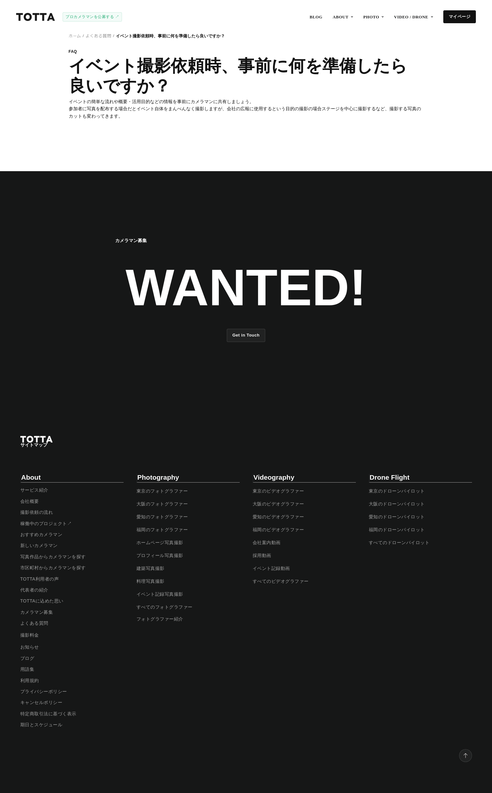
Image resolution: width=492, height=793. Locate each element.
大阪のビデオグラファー (278, 503)
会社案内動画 (267, 542)
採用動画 (262, 555)
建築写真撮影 (150, 568)
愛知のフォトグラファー (162, 516)
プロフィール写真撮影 (159, 555)
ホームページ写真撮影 (159, 542)
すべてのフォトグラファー (164, 607)
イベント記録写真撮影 (159, 594)
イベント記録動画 (271, 568)
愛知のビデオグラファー (278, 516)
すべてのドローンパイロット (399, 542)
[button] (343, 17)
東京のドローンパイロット (397, 491)
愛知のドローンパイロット (397, 516)
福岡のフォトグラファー (162, 529)
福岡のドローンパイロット (397, 529)
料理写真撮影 (150, 581)
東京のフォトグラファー (162, 491)
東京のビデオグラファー (278, 491)
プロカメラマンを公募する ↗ (92, 17)
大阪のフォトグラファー (162, 503)
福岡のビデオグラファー (278, 529)
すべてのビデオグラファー (281, 581)
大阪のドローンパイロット (397, 503)
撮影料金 (29, 635)
